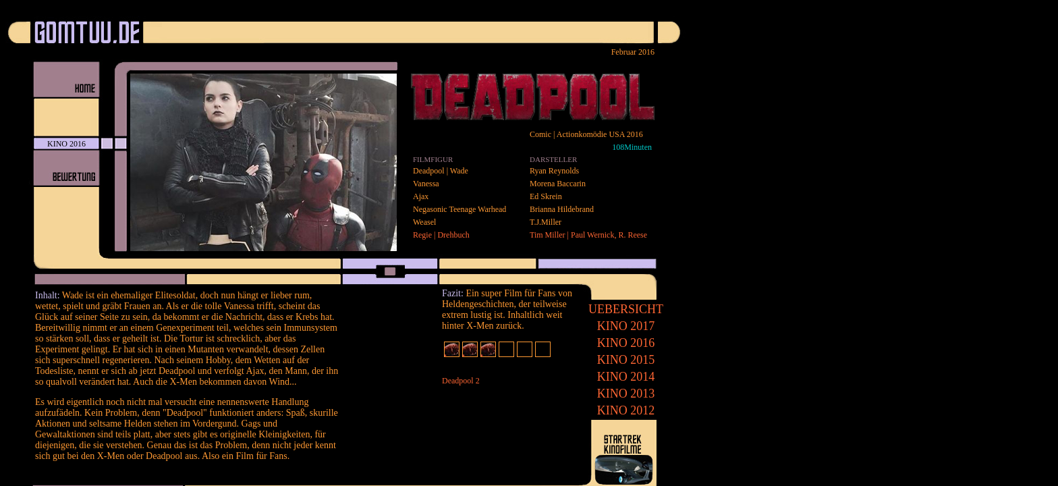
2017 (626, 326)
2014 (626, 376)
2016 (626, 343)
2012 (626, 410)
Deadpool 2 (461, 380)
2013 (626, 393)
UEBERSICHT (625, 309)
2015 (626, 360)
